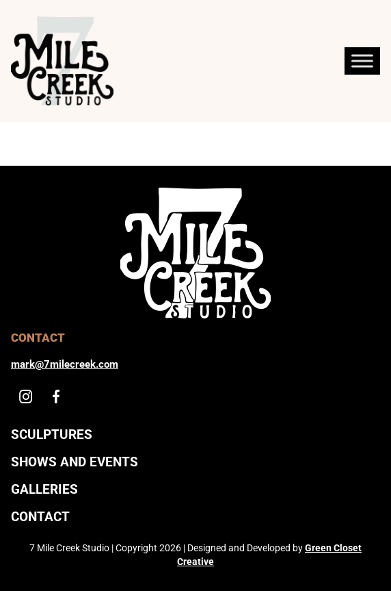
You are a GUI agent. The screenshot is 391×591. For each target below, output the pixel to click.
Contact (40, 517)
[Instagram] (26, 396)
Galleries (44, 489)
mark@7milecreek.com (64, 364)
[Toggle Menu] (362, 61)
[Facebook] (56, 396)
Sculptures (51, 434)
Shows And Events (74, 462)
